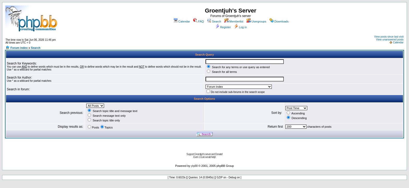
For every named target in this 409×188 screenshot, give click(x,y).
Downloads (278, 21)
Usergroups (256, 21)
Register (223, 27)
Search (214, 21)
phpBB (194, 165)
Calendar (181, 21)
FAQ (198, 21)
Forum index (19, 47)
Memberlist (233, 21)
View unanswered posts (390, 39)
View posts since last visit (389, 36)
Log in (240, 27)
